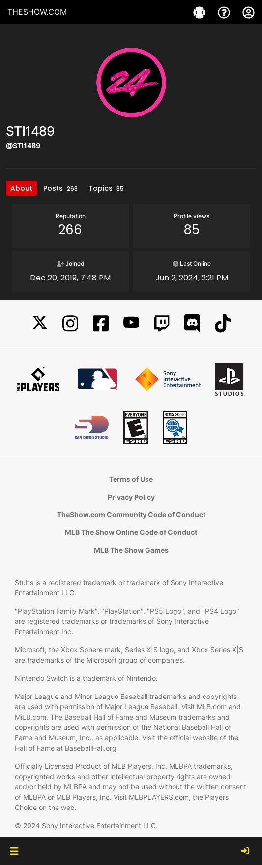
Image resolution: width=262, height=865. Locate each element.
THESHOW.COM (37, 12)
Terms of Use (131, 479)
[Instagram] (70, 323)
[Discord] (192, 323)
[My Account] (248, 12)
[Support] (225, 12)
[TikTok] (223, 323)
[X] (40, 323)
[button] (14, 851)
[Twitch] (162, 323)
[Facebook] (101, 323)
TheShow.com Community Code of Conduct (131, 514)
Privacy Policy (131, 497)
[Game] (200, 12)
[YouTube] (131, 323)
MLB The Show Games (131, 550)
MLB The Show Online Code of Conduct (131, 532)
